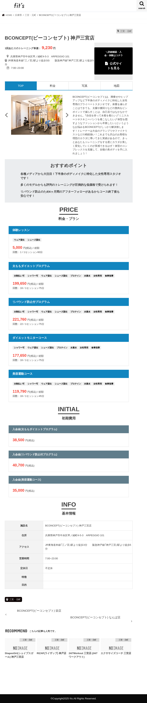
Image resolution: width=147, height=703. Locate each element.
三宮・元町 (15, 599)
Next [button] (67, 115)
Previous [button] (6, 115)
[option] (36, 115)
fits (71, 698)
